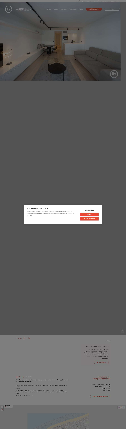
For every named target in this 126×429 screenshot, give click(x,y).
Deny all (89, 214)
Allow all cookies (89, 218)
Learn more (29, 215)
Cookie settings (89, 210)
